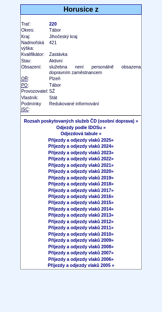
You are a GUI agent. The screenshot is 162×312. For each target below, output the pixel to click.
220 (53, 24)
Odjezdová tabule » (81, 133)
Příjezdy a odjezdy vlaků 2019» (81, 178)
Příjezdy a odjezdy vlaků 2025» (81, 140)
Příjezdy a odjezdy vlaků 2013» (81, 215)
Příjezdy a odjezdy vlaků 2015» (81, 202)
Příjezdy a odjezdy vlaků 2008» (81, 246)
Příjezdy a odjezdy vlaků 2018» (81, 184)
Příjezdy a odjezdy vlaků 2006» (81, 259)
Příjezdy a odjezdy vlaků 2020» (81, 171)
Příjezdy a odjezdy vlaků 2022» (81, 158)
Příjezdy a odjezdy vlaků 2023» (81, 152)
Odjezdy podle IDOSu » (80, 127)
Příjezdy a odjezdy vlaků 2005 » (81, 265)
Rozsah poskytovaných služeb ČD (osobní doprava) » (81, 121)
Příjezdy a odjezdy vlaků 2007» (81, 252)
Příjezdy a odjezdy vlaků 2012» (81, 221)
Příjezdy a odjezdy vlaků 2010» (81, 234)
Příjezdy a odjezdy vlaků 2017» (81, 190)
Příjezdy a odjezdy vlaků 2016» (81, 196)
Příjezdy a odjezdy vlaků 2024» (81, 146)
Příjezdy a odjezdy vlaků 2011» (81, 227)
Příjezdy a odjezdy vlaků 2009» (81, 240)
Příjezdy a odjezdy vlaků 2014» (81, 209)
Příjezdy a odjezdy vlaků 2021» (81, 165)
